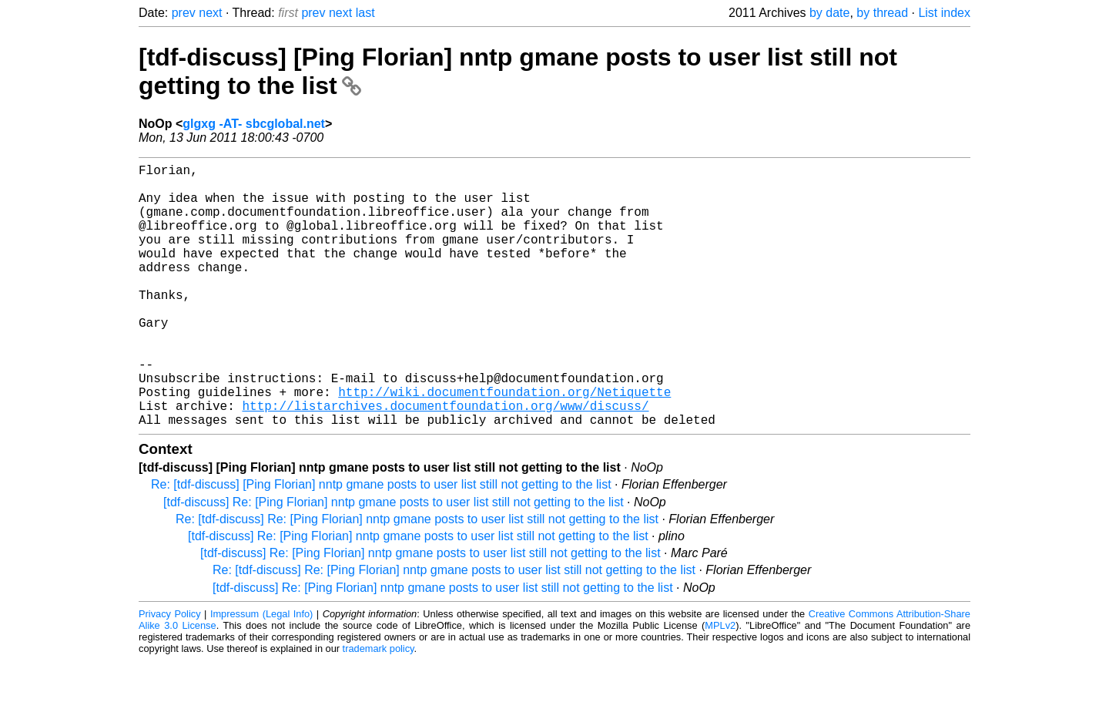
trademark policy (378, 707)
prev (184, 12)
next (210, 12)
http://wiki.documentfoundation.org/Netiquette (504, 443)
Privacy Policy (170, 672)
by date (829, 12)
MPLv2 (720, 684)
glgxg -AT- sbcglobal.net (254, 123)
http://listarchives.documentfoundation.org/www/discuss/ (445, 460)
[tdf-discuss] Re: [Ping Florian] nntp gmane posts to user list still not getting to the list (393, 560)
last (365, 12)
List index (944, 12)
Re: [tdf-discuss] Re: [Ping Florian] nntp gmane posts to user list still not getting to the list (417, 577)
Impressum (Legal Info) (261, 672)
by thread (882, 12)
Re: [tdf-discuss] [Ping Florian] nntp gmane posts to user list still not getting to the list (381, 542)
